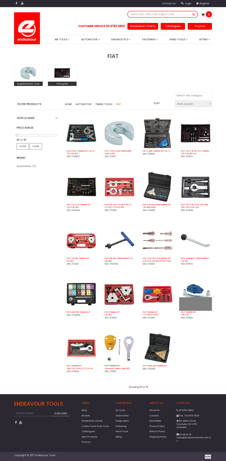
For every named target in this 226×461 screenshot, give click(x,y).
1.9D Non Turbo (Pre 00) (117, 368)
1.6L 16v (70, 261)
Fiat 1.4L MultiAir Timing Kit (157, 204)
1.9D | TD (185, 314)
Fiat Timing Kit (112, 312)
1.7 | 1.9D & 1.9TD (150, 314)
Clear (35, 146)
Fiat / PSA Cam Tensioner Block (119, 151)
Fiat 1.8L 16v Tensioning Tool (119, 258)
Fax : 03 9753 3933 (188, 415)
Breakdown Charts (143, 26)
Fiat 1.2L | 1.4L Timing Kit (79, 204)
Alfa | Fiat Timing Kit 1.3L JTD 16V (81, 151)
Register (202, 3)
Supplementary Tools (28, 83)
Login (186, 3)
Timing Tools (103, 104)
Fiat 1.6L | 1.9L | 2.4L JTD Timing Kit (195, 204)
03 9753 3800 (185, 410)
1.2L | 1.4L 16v (73, 207)
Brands (86, 415)
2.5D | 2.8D (110, 153)
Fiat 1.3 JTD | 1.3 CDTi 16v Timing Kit (119, 204)
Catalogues (173, 26)
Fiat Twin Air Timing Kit (155, 365)
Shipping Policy (157, 436)
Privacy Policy (157, 426)
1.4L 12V (184, 261)
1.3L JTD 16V (72, 153)
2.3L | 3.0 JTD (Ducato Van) (157, 261)
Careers (154, 415)
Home (68, 104)
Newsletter (155, 420)
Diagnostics (121, 39)
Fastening (150, 39)
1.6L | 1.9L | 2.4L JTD (190, 207)
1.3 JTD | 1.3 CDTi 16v (114, 207)
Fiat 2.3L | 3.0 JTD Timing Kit (157, 258)
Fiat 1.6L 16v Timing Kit (78, 258)
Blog (84, 410)
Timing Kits (62, 83)
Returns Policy (157, 431)
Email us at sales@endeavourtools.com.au (194, 437)
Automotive (90, 39)
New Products (89, 436)
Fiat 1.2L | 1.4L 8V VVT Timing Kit (195, 151)
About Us (154, 410)
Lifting (204, 39)
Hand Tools (178, 39)
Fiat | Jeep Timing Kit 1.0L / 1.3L (157, 151)
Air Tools (62, 39)
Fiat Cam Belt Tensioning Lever (195, 258)
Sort (157, 103)
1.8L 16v (108, 261)
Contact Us (169, 3)
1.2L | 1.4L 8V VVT (189, 153)
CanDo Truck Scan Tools (95, 426)
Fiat (118, 104)
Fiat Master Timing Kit (78, 312)
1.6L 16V (108, 314)
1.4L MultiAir (149, 207)
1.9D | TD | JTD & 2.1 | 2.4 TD (80, 368)
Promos (200, 26)
